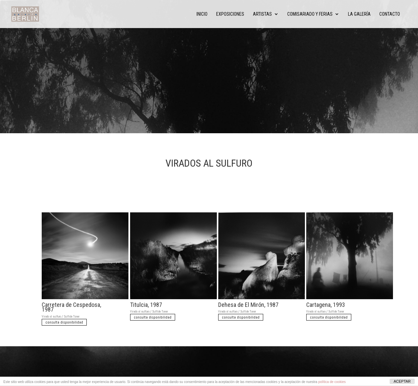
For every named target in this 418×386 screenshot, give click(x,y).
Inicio (201, 14)
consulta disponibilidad (64, 322)
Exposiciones (230, 14)
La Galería (359, 14)
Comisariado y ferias (310, 14)
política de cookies (332, 382)
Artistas (262, 14)
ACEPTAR (402, 381)
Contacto (389, 14)
